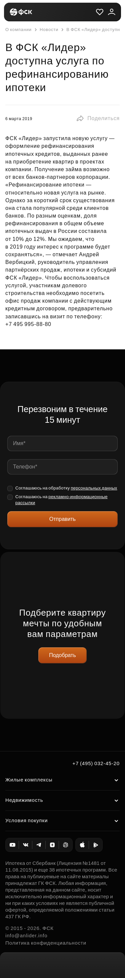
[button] (98, 118)
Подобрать (62, 655)
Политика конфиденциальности (45, 943)
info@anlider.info (26, 935)
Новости (45, 29)
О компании (18, 29)
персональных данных (94, 488)
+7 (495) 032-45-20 (96, 763)
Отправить (62, 519)
